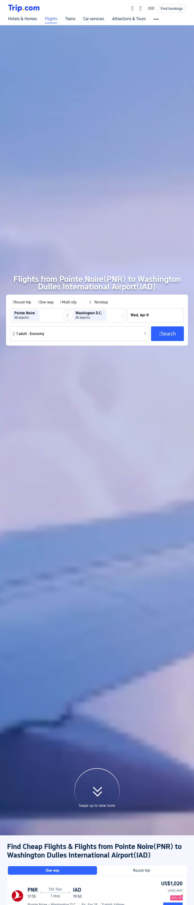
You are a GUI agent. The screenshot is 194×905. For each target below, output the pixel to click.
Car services (93, 19)
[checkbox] (98, 243)
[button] (36, 253)
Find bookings (172, 9)
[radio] (21, 243)
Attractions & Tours (129, 19)
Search (173, 742)
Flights (51, 19)
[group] (38, 256)
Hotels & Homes (22, 19)
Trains (70, 19)
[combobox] (42, 256)
